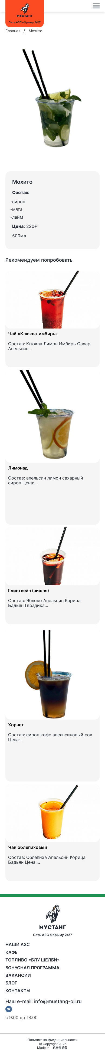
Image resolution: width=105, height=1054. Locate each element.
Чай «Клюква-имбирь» (33, 333)
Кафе (11, 952)
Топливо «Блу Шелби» (32, 960)
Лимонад (18, 468)
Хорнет (16, 724)
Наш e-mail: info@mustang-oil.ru (43, 1001)
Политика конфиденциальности (52, 1040)
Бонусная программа (32, 967)
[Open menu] (96, 6)
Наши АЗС (17, 944)
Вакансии (18, 975)
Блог (11, 983)
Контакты (17, 990)
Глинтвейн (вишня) (28, 590)
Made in (52, 1048)
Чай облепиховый (27, 847)
